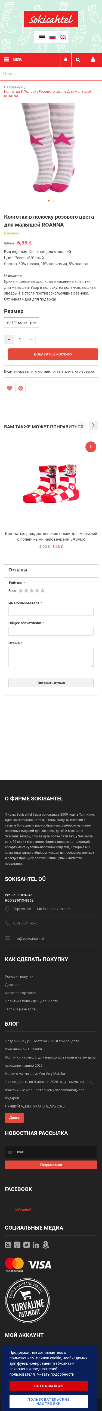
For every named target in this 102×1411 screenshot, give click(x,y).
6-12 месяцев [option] (21, 322)
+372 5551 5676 (25, 923)
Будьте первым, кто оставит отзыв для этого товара (49, 371)
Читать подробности (55, 1374)
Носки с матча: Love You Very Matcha (35, 1074)
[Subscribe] (51, 1165)
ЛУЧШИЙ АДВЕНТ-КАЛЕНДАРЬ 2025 (34, 1106)
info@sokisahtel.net (28, 938)
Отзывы (17, 570)
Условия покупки (19, 976)
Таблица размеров (20, 1009)
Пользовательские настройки (48, 1401)
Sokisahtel (23, 1210)
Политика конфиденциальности (31, 1001)
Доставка (13, 985)
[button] (48, 201)
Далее (14, 1118)
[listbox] (51, 323)
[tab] (51, 570)
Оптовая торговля (20, 993)
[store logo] (51, 25)
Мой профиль (93, 60)
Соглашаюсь (48, 1386)
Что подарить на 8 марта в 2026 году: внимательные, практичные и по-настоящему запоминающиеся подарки (49, 1090)
